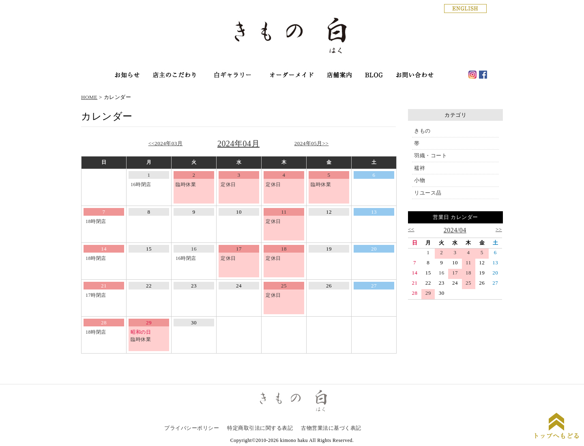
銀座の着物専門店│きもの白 (292, 37)
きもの (422, 131)
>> (499, 229)
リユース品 (428, 193)
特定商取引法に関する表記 (260, 428)
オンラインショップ (232, 75)
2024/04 (455, 230)
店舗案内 (339, 75)
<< (411, 229)
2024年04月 (238, 143)
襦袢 (419, 168)
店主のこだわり (174, 75)
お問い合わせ (415, 75)
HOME (89, 97)
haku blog (374, 75)
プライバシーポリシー (191, 428)
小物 (419, 180)
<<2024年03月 (165, 143)
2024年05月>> (311, 143)
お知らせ (127, 75)
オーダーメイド (291, 75)
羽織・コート (430, 155)
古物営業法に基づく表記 (331, 428)
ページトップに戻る (556, 427)
